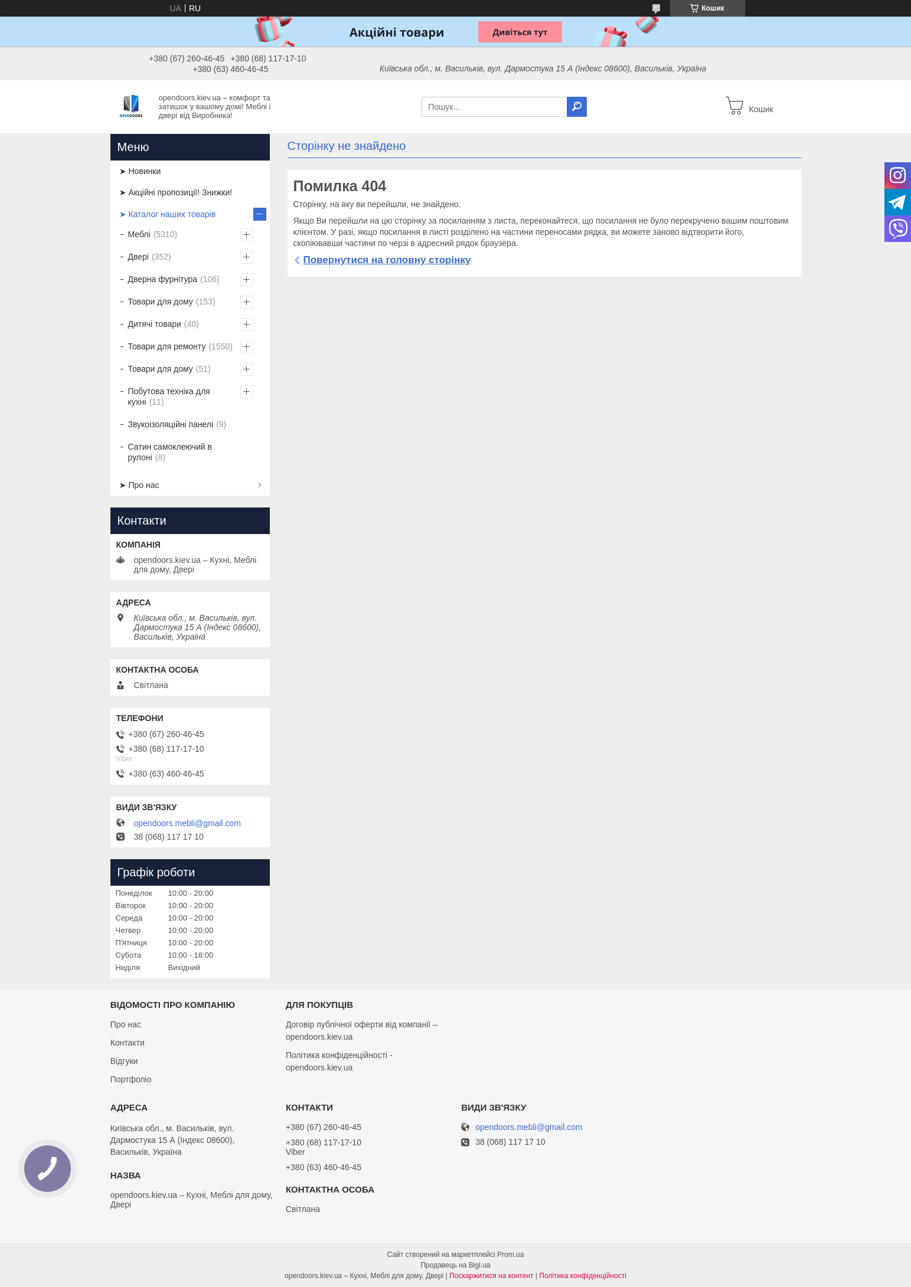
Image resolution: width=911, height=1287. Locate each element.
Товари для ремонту (167, 346)
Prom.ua (510, 1254)
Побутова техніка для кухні (169, 397)
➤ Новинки (140, 171)
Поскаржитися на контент (491, 1276)
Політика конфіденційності (582, 1276)
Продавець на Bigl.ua (455, 1265)
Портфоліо (131, 1079)
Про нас (125, 1024)
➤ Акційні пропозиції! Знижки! (176, 192)
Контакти (127, 1042)
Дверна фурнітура (163, 279)
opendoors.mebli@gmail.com (187, 823)
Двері (138, 256)
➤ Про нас (139, 485)
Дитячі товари (154, 324)
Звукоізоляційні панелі (171, 424)
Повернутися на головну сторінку (387, 260)
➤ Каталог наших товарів (167, 214)
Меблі (139, 234)
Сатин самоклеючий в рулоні (170, 452)
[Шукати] (577, 107)
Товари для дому (160, 301)
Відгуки (124, 1061)
